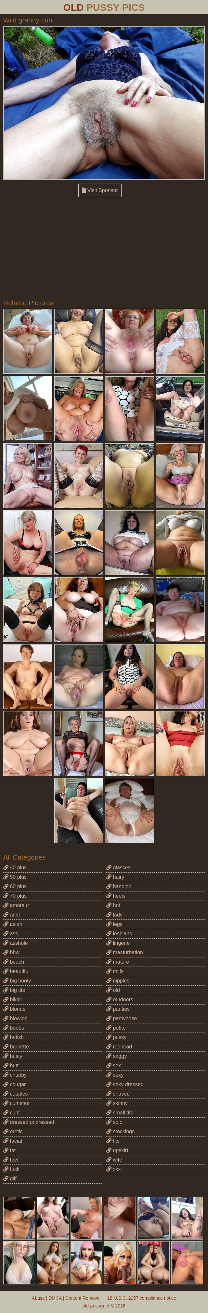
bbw (11, 952)
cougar (14, 1084)
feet (11, 1160)
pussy (116, 1037)
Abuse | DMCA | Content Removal (66, 1298)
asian (12, 924)
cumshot (16, 1103)
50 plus (15, 877)
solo (114, 1122)
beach (13, 962)
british (13, 1037)
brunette (16, 1046)
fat (9, 1150)
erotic (13, 1131)
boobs (13, 1028)
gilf (10, 1178)
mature (117, 962)
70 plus (15, 896)
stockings (120, 1131)
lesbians (119, 933)
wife (114, 1160)
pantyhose (121, 1018)
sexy (115, 1075)
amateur (16, 905)
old (113, 990)
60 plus (15, 886)
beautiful (16, 971)
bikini (12, 999)
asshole (15, 943)
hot (113, 905)
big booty (17, 980)
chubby (15, 1075)
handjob (118, 886)
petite (116, 1028)
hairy (115, 877)
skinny (117, 1103)
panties (118, 1009)
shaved (118, 1094)
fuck (11, 1169)
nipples (117, 980)
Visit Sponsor (100, 190)
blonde (14, 1009)
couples (15, 1094)
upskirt (117, 1150)
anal (11, 914)
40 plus (15, 867)
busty (12, 1056)
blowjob (15, 1018)
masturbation (124, 952)
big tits (14, 990)
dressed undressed (28, 1122)
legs (114, 924)
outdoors (119, 999)
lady (114, 914)
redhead (119, 1046)
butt (11, 1065)
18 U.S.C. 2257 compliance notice (141, 1298)
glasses (118, 867)
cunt (11, 1112)
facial (12, 1141)
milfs (115, 971)
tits (113, 1141)
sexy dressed (125, 1084)
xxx (113, 1169)
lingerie (118, 943)
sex (113, 1065)
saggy (116, 1056)
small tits (119, 1112)
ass (10, 933)
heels (115, 896)
